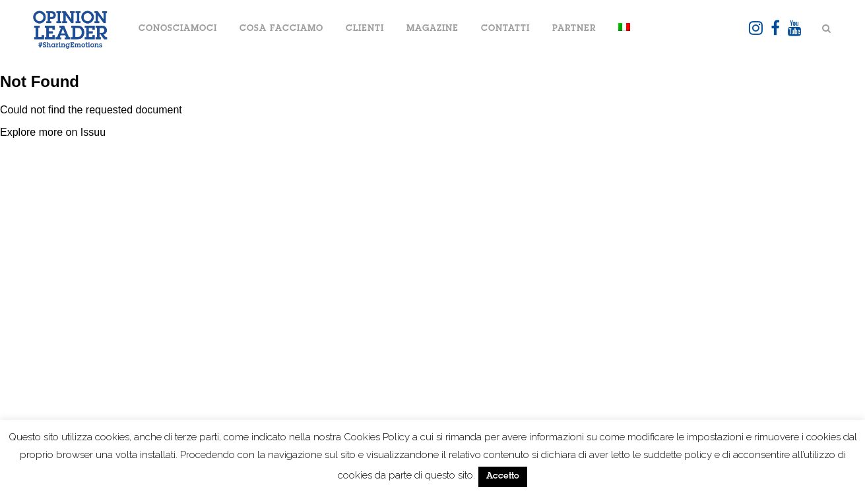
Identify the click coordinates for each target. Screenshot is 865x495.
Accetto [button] (502, 477)
